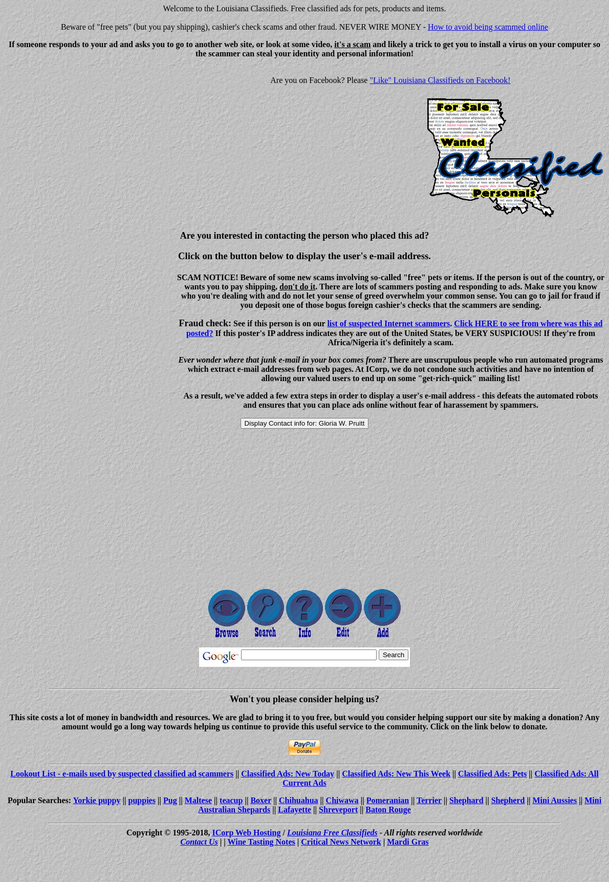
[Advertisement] (90, 138)
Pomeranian (387, 800)
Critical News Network (341, 841)
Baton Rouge (387, 809)
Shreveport (338, 809)
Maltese (198, 800)
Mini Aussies (555, 800)
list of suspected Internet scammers (388, 323)
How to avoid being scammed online (488, 27)
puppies (142, 800)
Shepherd (508, 800)
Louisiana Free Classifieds (332, 832)
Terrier (429, 800)
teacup (231, 800)
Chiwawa (342, 800)
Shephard (466, 800)
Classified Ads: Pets (492, 773)
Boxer (260, 800)
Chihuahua (298, 800)
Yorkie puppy (97, 800)
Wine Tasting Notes (261, 841)
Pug (170, 800)
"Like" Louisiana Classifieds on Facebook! (439, 80)
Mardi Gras (407, 841)
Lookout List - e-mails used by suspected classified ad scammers (121, 773)
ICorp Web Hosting (246, 832)
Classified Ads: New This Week (396, 773)
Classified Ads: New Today (287, 773)
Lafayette (294, 809)
